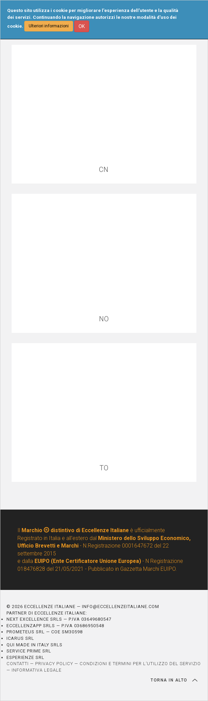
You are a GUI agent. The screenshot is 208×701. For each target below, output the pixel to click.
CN (104, 169)
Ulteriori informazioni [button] (49, 26)
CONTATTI (17, 663)
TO (104, 468)
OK (82, 26)
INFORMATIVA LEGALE (36, 670)
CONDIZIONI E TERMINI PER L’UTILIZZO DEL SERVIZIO (140, 663)
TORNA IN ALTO (174, 680)
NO (104, 319)
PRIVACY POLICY (54, 663)
